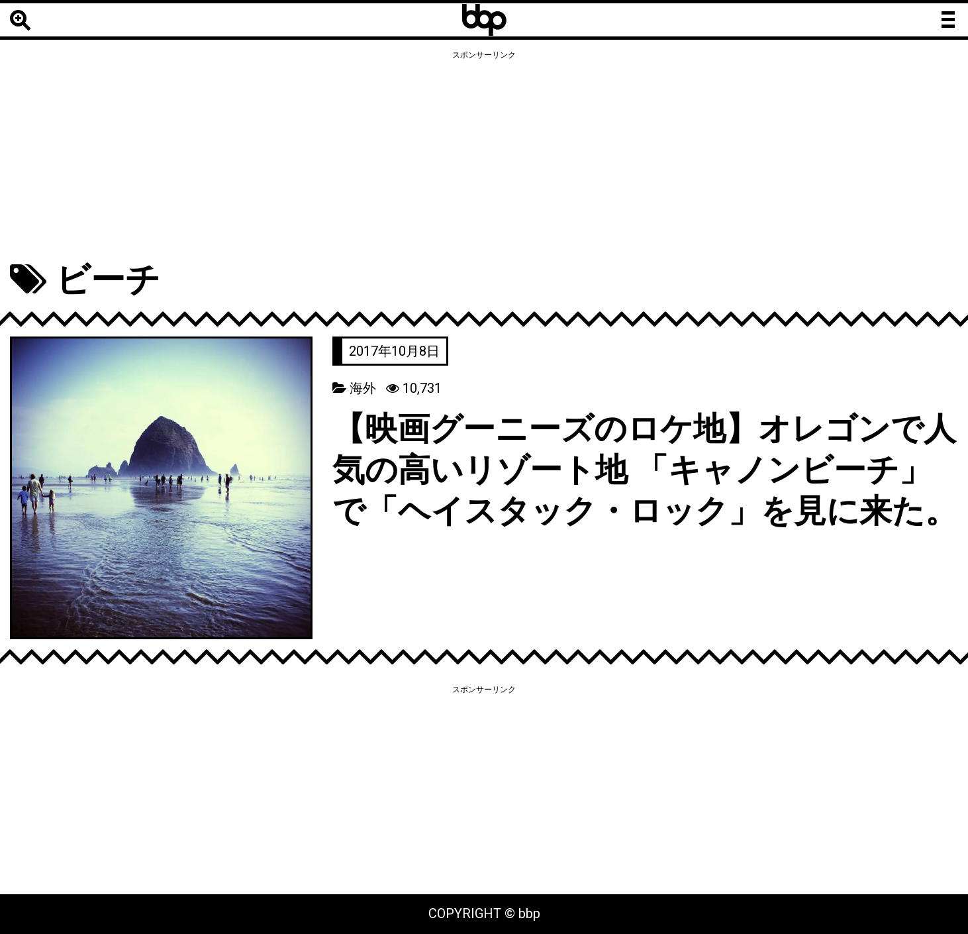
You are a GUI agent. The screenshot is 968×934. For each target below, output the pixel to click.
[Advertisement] (484, 157)
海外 (363, 388)
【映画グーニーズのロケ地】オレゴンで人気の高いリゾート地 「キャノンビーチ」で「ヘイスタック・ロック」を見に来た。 (633, 490)
